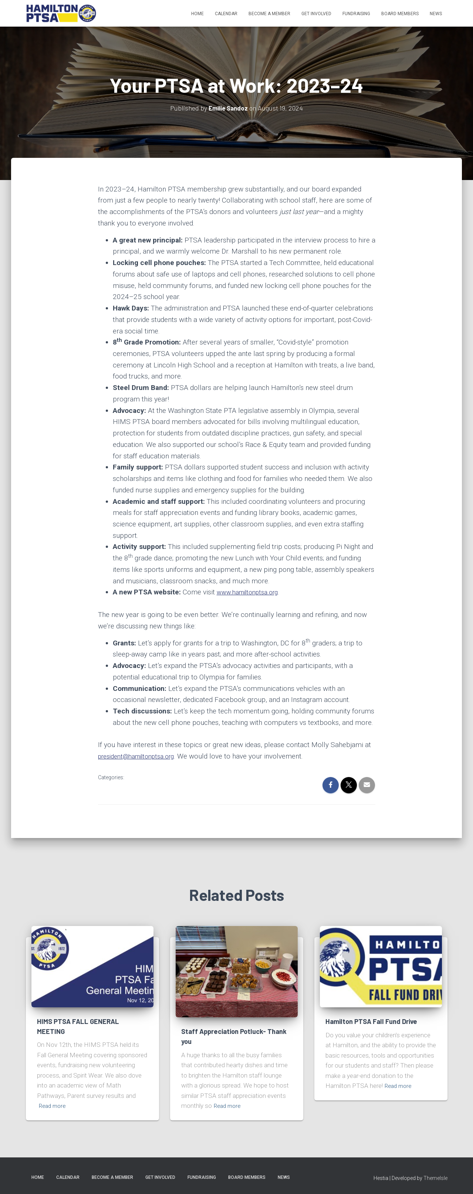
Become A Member (269, 13)
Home (197, 13)
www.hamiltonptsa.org (251, 592)
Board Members (400, 13)
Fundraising (356, 13)
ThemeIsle (435, 1178)
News (436, 13)
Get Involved (316, 13)
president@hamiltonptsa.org (141, 756)
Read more (53, 1105)
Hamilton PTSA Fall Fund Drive (373, 1021)
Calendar (226, 13)
